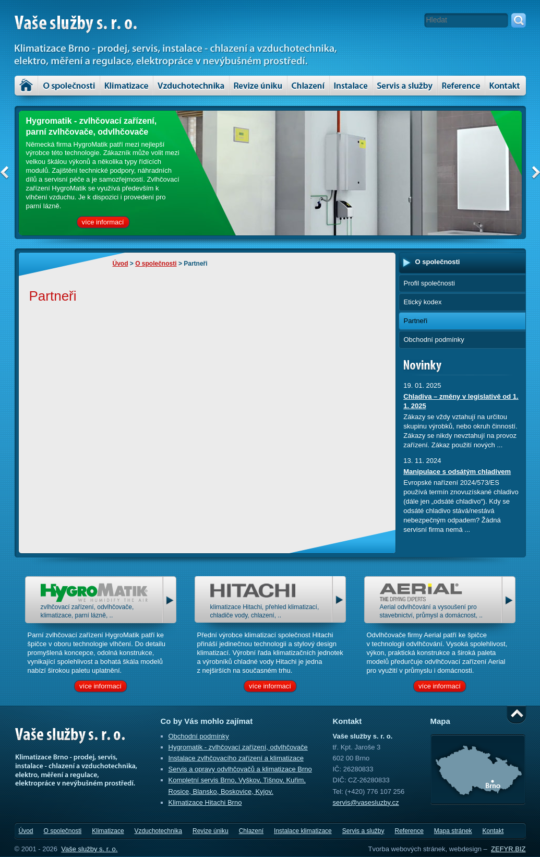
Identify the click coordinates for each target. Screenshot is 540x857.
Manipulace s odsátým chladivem (457, 471)
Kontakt (505, 86)
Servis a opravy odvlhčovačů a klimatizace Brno (240, 769)
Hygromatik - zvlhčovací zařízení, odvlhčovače (238, 747)
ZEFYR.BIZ (508, 849)
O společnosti (69, 86)
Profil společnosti (429, 283)
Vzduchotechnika (191, 86)
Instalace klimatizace (351, 86)
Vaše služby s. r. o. (89, 849)
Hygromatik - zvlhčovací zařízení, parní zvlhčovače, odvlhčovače (91, 126)
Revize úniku (258, 86)
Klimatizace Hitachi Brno (205, 802)
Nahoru (516, 715)
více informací (103, 222)
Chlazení (308, 86)
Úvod (26, 86)
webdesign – (468, 849)
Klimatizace (126, 86)
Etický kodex (423, 302)
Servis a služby (405, 86)
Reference (408, 831)
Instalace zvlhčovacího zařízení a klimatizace (236, 758)
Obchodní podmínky (434, 339)
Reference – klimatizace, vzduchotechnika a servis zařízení (461, 86)
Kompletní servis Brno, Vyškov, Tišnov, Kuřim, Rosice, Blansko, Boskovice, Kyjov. (237, 785)
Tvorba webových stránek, (407, 849)
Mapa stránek (453, 831)
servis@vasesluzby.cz (366, 802)
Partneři (416, 321)
